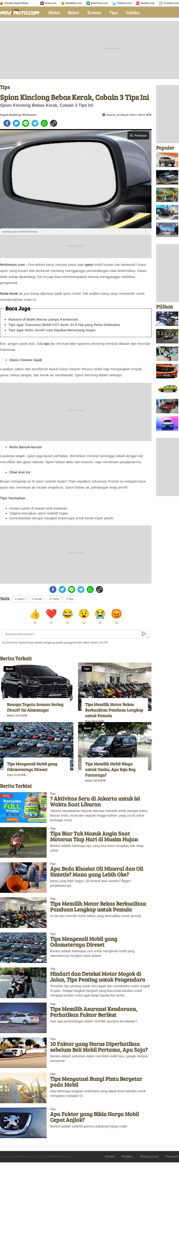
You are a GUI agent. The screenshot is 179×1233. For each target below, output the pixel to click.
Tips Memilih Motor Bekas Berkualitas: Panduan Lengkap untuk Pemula (114, 710)
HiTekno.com (124, 3)
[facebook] (7, 123)
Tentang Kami (149, 1156)
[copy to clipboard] (53, 123)
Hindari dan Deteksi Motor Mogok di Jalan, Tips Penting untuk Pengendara (97, 976)
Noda (4, 293)
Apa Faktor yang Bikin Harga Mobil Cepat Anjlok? (94, 1116)
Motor (73, 12)
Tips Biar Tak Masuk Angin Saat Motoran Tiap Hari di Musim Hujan (94, 836)
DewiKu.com (148, 3)
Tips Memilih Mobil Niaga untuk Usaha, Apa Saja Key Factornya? (110, 769)
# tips (69, 599)
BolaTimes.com (99, 3)
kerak (13, 293)
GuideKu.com (171, 3)
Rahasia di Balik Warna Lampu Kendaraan (43, 319)
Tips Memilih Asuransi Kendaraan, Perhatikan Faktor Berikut (93, 1011)
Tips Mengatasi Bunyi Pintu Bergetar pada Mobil (96, 1081)
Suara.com (51, 3)
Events (94, 12)
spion (89, 265)
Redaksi (127, 1156)
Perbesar (138, 135)
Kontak (109, 1156)
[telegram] (35, 123)
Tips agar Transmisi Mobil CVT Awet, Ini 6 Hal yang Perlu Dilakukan (64, 325)
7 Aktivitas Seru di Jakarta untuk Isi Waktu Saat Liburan (95, 801)
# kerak (37, 599)
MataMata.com (74, 3)
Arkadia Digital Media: (16, 3)
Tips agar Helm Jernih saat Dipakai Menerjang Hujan (51, 330)
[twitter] (16, 123)
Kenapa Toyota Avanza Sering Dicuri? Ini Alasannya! (35, 707)
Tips (114, 12)
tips (46, 344)
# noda (54, 599)
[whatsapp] (44, 123)
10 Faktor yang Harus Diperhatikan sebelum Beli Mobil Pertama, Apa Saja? (99, 1046)
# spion (20, 599)
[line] (25, 123)
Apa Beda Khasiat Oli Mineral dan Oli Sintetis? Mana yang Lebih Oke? (96, 871)
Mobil (54, 12)
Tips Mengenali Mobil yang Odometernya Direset (32, 766)
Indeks (132, 12)
